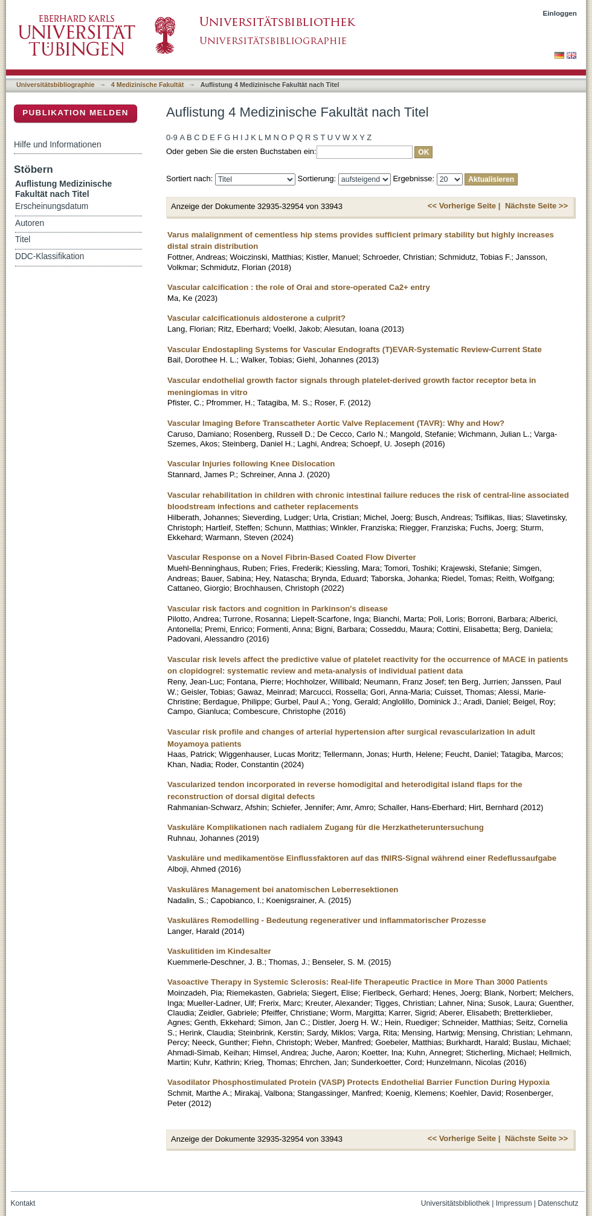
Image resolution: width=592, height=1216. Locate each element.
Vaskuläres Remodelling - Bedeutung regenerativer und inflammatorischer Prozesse (326, 920)
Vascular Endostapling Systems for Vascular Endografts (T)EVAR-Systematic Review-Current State (354, 349)
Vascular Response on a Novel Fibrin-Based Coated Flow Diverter (291, 557)
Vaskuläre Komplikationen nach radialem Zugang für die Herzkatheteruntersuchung (325, 827)
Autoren (29, 223)
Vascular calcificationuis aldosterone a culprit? (256, 318)
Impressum (514, 1203)
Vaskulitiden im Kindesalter (219, 951)
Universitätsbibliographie (55, 84)
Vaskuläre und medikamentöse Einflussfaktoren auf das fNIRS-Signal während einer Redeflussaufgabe (361, 858)
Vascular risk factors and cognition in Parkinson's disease (277, 608)
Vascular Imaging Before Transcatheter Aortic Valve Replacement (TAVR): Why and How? (335, 423)
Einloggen (560, 13)
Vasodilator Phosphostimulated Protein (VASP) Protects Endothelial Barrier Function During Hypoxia (358, 1082)
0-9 (172, 137)
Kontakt (23, 1203)
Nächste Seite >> (536, 205)
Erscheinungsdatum (51, 206)
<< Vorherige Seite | (464, 205)
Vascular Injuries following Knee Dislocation (251, 463)
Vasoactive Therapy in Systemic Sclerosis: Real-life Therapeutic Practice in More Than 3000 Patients (357, 981)
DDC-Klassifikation (49, 256)
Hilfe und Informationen (57, 144)
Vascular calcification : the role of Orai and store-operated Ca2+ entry (298, 287)
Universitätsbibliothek (455, 1203)
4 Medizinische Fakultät (147, 84)
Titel (22, 239)
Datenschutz (558, 1203)
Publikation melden (75, 112)
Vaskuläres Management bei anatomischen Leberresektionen (282, 889)
